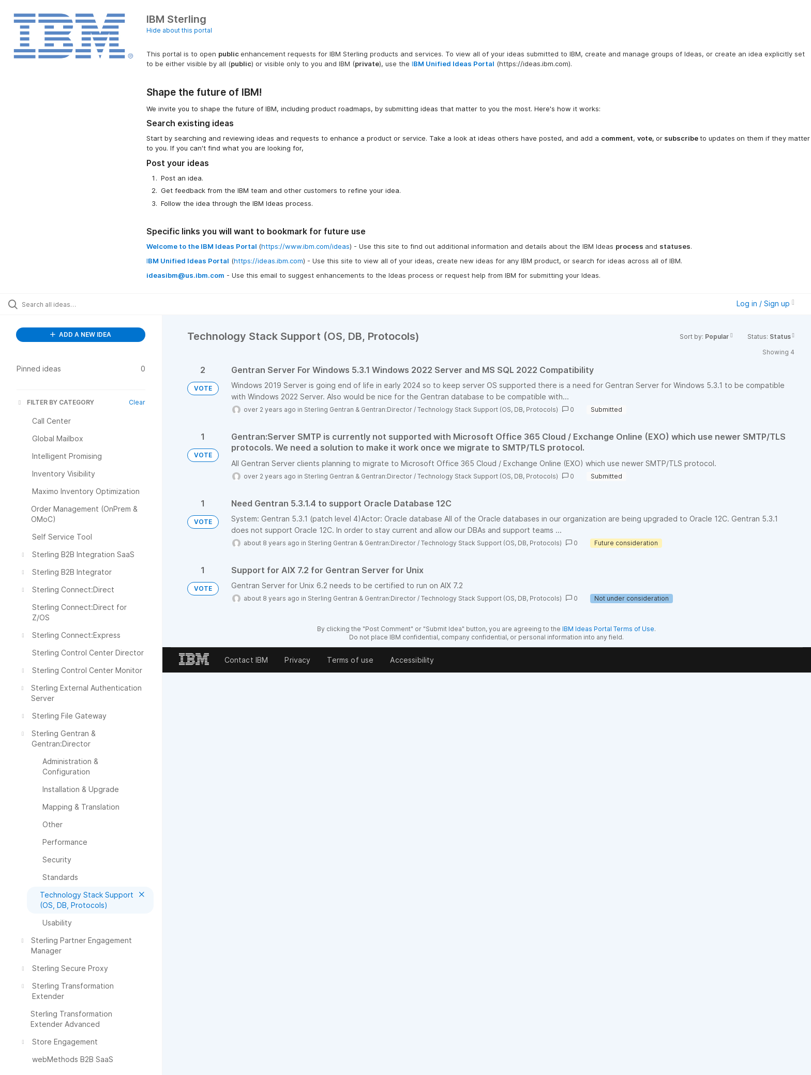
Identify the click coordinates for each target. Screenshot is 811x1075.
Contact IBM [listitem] (246, 659)
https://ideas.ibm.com (268, 261)
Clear (137, 402)
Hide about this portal (179, 30)
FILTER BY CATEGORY (55, 402)
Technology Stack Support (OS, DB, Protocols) (487, 409)
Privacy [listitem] (297, 659)
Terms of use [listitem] (350, 659)
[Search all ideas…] (94, 304)
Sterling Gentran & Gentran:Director (358, 409)
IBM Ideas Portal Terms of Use (608, 629)
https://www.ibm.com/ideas (305, 246)
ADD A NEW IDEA (80, 334)
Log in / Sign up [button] (765, 303)
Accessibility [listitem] (412, 659)
